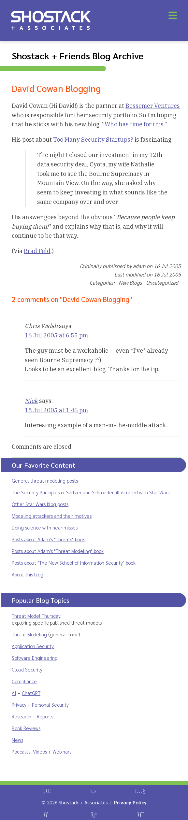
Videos (40, 751)
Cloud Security (27, 669)
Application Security (33, 646)
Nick (31, 400)
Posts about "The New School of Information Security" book (74, 562)
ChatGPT (31, 693)
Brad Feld (37, 251)
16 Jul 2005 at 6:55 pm (56, 335)
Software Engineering (35, 658)
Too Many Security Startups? (93, 139)
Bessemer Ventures (152, 105)
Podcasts (21, 751)
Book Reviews (26, 728)
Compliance (24, 681)
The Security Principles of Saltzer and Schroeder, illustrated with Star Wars (90, 492)
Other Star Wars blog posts (40, 504)
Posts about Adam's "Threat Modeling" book (58, 551)
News (17, 740)
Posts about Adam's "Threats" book (48, 539)
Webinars (61, 751)
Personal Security (50, 704)
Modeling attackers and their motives (52, 516)
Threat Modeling (29, 634)
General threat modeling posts (45, 480)
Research (21, 716)
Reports (45, 716)
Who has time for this (134, 124)
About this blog (27, 574)
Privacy (19, 704)
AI (14, 693)
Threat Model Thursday (36, 616)
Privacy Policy (130, 802)
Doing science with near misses (45, 527)
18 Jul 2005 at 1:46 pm (56, 410)
